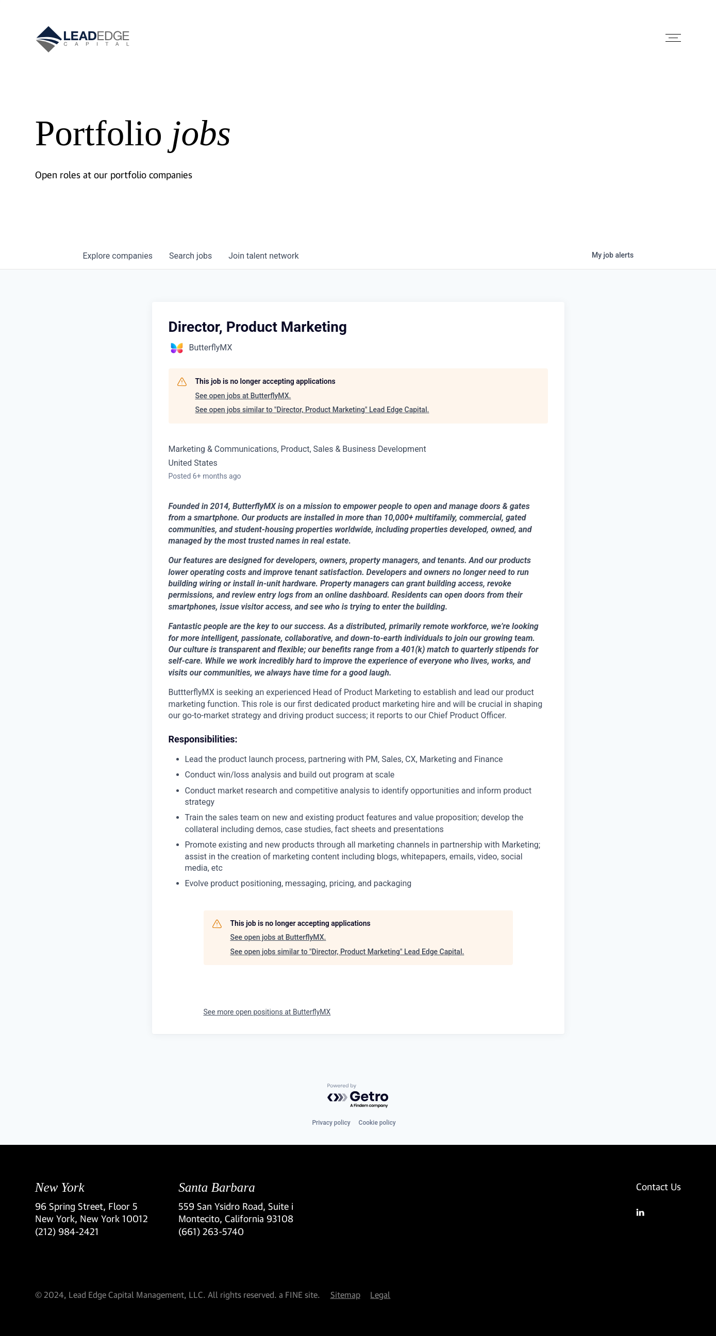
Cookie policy (377, 1122)
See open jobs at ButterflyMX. (243, 396)
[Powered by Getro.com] (358, 1096)
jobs (190, 256)
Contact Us (658, 1186)
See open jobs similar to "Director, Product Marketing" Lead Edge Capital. (312, 409)
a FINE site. (299, 1294)
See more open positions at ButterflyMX (267, 1012)
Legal (380, 1294)
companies (118, 256)
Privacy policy (331, 1122)
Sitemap (345, 1294)
